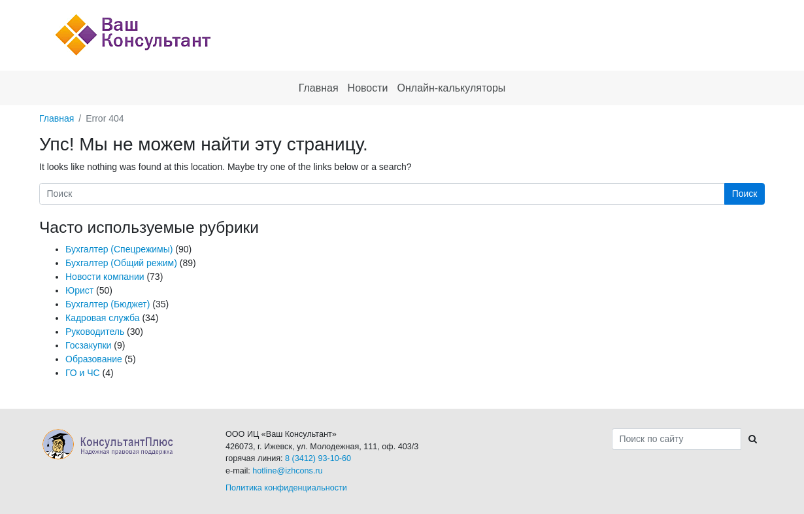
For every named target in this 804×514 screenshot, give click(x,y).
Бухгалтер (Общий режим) (121, 263)
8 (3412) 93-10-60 (318, 458)
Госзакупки (88, 345)
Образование (93, 359)
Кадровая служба (102, 318)
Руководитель (94, 331)
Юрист (79, 290)
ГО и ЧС (82, 373)
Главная (56, 118)
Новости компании (104, 276)
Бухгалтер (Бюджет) (107, 304)
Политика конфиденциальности (286, 487)
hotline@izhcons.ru (287, 470)
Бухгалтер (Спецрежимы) (119, 249)
